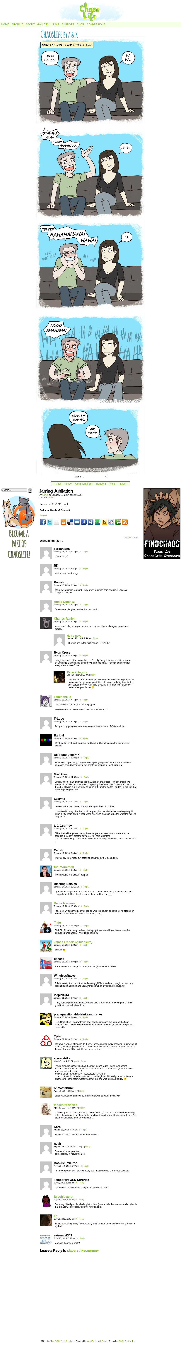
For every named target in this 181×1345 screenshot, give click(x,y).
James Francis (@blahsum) (73, 942)
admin (45, 495)
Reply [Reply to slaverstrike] (83, 1061)
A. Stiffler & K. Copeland (63, 1341)
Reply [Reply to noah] (87, 1146)
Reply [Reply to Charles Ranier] (85, 621)
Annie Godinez (64, 601)
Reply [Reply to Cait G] (85, 853)
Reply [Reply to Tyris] (85, 1039)
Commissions (96, 24)
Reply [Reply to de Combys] (95, 638)
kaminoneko (62, 696)
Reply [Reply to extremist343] (82, 1238)
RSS (121, 1341)
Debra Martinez (64, 903)
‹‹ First (57, 483)
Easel (104, 1341)
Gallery (43, 24)
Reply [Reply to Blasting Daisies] (86, 887)
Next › (113, 483)
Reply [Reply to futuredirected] (85, 870)
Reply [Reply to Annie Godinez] (85, 605)
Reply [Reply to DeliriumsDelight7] (86, 758)
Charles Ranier (64, 618)
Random (101, 483)
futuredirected (64, 867)
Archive (17, 24)
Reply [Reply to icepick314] (85, 998)
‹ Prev (68, 483)
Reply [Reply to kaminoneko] (85, 700)
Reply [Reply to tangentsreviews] (82, 1108)
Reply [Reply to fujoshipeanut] (81, 1199)
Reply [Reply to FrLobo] (85, 721)
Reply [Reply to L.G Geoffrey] (85, 828)
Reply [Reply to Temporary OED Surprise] (81, 1183)
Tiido (57, 922)
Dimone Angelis (77, 672)
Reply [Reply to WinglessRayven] (85, 978)
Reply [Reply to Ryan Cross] (85, 655)
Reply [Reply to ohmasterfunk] (82, 1091)
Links (55, 24)
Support (68, 24)
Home (5, 24)
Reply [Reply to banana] (85, 962)
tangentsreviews (65, 1104)
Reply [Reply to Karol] (84, 1130)
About (30, 24)
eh (55, 1216)
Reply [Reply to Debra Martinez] (86, 906)
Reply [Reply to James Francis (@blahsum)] (85, 945)
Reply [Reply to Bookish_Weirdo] (86, 1166)
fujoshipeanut (63, 1196)
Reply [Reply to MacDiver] (86, 777)
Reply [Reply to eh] (81, 1219)
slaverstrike (76, 1250)
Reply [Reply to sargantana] (85, 552)
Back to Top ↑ (130, 1341)
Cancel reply (91, 1250)
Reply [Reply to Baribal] (85, 738)
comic (51, 497)
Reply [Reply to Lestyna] (85, 802)
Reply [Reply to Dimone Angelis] (92, 675)
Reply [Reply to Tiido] (86, 925)
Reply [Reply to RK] (85, 568)
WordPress (92, 1341)
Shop (80, 24)
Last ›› (123, 483)
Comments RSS (131, 537)
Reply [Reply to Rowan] (85, 585)
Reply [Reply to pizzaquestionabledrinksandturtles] (85, 1017)
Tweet (43, 515)
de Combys (74, 635)
